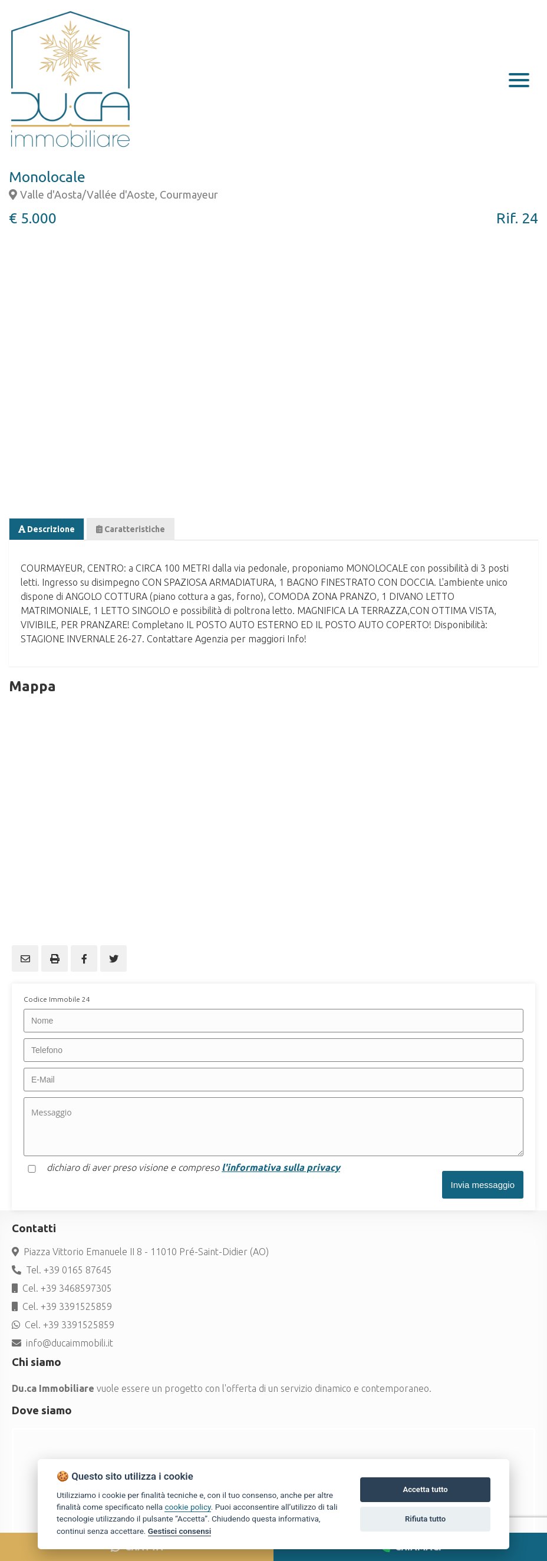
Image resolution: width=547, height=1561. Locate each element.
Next (523, 348)
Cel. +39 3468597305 (62, 1288)
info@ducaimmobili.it (62, 1343)
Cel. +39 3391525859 (62, 1306)
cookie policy (187, 1507)
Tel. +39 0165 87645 (62, 1270)
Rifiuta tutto (425, 1518)
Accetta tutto (425, 1489)
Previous (23, 348)
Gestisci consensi (179, 1531)
